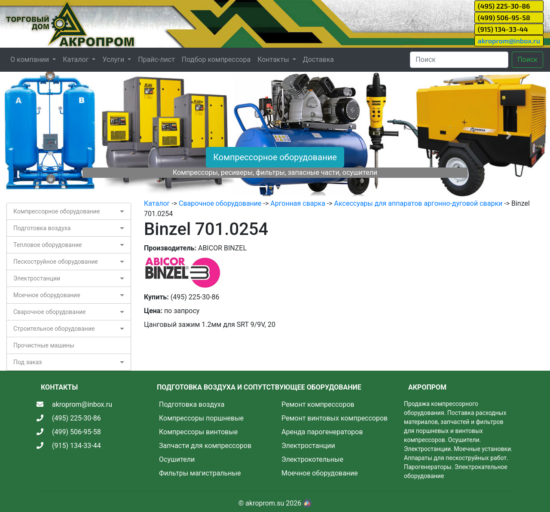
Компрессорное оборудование (275, 157)
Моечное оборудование (46, 295)
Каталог (157, 203)
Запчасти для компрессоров (205, 446)
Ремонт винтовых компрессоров (334, 418)
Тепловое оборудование (47, 244)
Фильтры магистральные (200, 473)
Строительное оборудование (54, 328)
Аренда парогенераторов (322, 432)
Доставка (318, 59)
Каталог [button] (76, 59)
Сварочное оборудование (49, 311)
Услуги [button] (114, 59)
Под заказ (27, 362)
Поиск (527, 59)
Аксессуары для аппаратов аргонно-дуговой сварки (418, 203)
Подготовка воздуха (41, 228)
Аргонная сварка (297, 203)
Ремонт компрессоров (317, 404)
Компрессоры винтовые (198, 432)
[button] (41, 135)
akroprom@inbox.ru (509, 41)
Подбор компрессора (216, 59)
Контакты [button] (273, 59)
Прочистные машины (43, 345)
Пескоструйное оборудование (55, 261)
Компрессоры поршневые (201, 418)
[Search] (459, 60)
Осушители (177, 459)
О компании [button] (30, 59)
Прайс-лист (156, 59)
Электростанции (36, 278)
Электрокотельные (312, 459)
